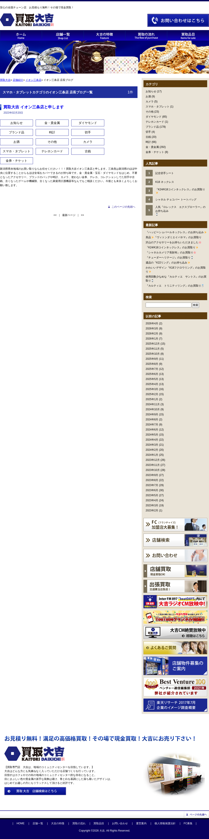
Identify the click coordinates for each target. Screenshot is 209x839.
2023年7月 (152, 485)
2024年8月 (152, 419)
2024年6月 (152, 429)
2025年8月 (152, 363)
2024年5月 (152, 434)
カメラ (150, 101)
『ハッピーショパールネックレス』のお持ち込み (176, 232)
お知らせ (151, 91)
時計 (148, 141)
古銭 (148, 136)
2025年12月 (153, 343)
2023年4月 (152, 500)
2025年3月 (152, 389)
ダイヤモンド (153, 116)
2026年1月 (152, 338)
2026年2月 (152, 333)
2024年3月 (152, 444)
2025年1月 (152, 399)
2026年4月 (152, 323)
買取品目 (99, 823)
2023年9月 (152, 475)
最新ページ (68, 215)
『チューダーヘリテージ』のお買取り (169, 257)
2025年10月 (153, 353)
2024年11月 (153, 404)
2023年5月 (152, 495)
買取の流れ (79, 823)
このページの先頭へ (123, 206)
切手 (148, 131)
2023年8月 (152, 480)
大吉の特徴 (57, 823)
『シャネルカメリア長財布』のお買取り (171, 252)
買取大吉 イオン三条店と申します (33, 107)
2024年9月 (152, 414)
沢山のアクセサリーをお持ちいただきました (173, 242)
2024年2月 (152, 449)
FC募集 (188, 823)
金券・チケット (155, 152)
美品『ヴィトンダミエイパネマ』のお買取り (174, 237)
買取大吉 (5, 80)
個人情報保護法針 (165, 823)
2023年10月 (153, 470)
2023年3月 (152, 505)
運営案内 (141, 823)
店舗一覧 (38, 823)
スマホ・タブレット (157, 106)
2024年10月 (153, 409)
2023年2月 (152, 510)
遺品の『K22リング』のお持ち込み (168, 262)
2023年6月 (152, 490)
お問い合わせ (120, 823)
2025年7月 (152, 368)
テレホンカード (155, 121)
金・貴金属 (152, 147)
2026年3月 (152, 328)
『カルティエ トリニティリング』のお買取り (175, 285)
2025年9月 (152, 358)
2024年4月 (152, 439)
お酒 (148, 96)
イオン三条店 (33, 80)
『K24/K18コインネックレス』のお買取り (172, 247)
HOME (20, 823)
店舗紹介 (18, 80)
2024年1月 (152, 454)
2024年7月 (152, 424)
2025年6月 (152, 374)
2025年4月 (152, 384)
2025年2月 (152, 394)
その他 (150, 111)
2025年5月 (152, 379)
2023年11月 (153, 465)
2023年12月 (153, 459)
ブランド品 (152, 126)
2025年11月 (153, 348)
